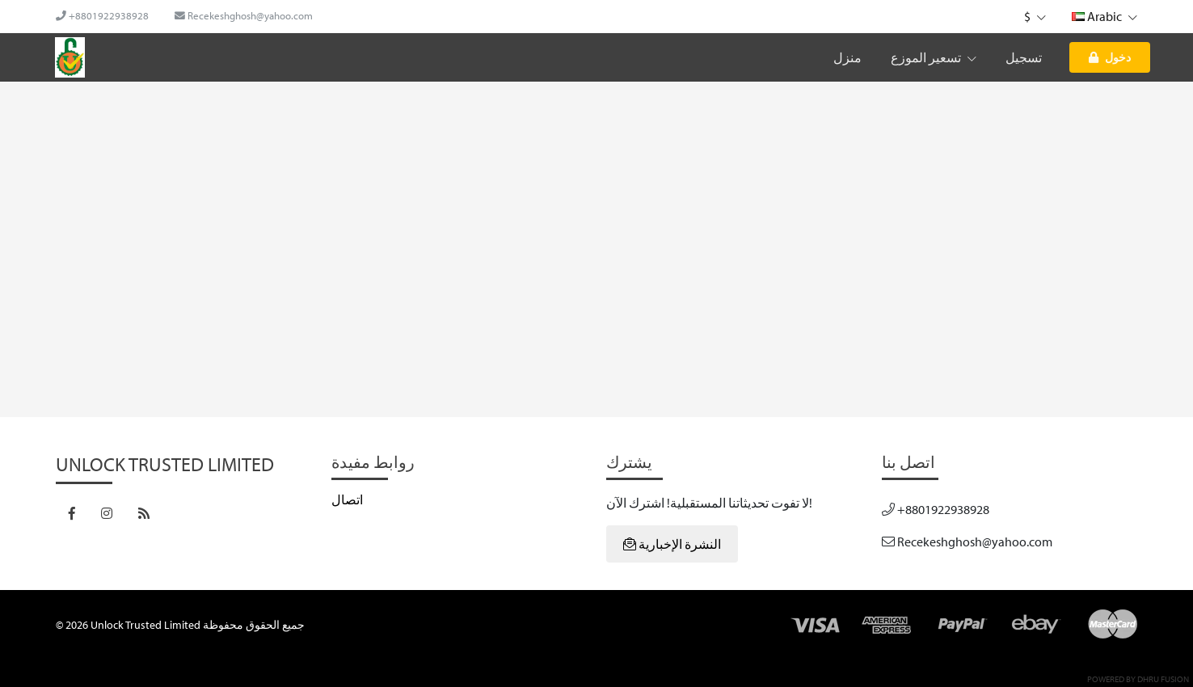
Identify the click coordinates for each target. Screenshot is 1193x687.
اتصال (347, 499)
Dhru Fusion (1163, 679)
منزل (847, 57)
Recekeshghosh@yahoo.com (244, 15)
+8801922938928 (102, 15)
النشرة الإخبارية (672, 544)
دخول (1110, 57)
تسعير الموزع (933, 57)
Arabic (1104, 16)
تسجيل (1023, 57)
